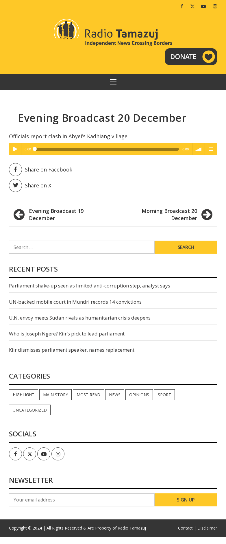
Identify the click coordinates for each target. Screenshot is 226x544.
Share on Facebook (40, 169)
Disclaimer (207, 528)
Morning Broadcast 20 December (169, 214)
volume (198, 149)
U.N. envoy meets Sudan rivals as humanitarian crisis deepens (80, 317)
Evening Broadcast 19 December (56, 214)
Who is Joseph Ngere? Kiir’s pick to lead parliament (67, 333)
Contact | (187, 528)
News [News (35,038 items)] (115, 394)
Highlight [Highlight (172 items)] (23, 394)
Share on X (30, 185)
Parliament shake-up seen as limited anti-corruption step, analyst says (89, 285)
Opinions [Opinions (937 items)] (139, 394)
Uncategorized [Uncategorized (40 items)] (30, 410)
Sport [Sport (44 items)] (164, 394)
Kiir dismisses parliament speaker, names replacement (71, 349)
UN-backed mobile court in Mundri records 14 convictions (75, 301)
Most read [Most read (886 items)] (88, 394)
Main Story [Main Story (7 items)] (55, 394)
